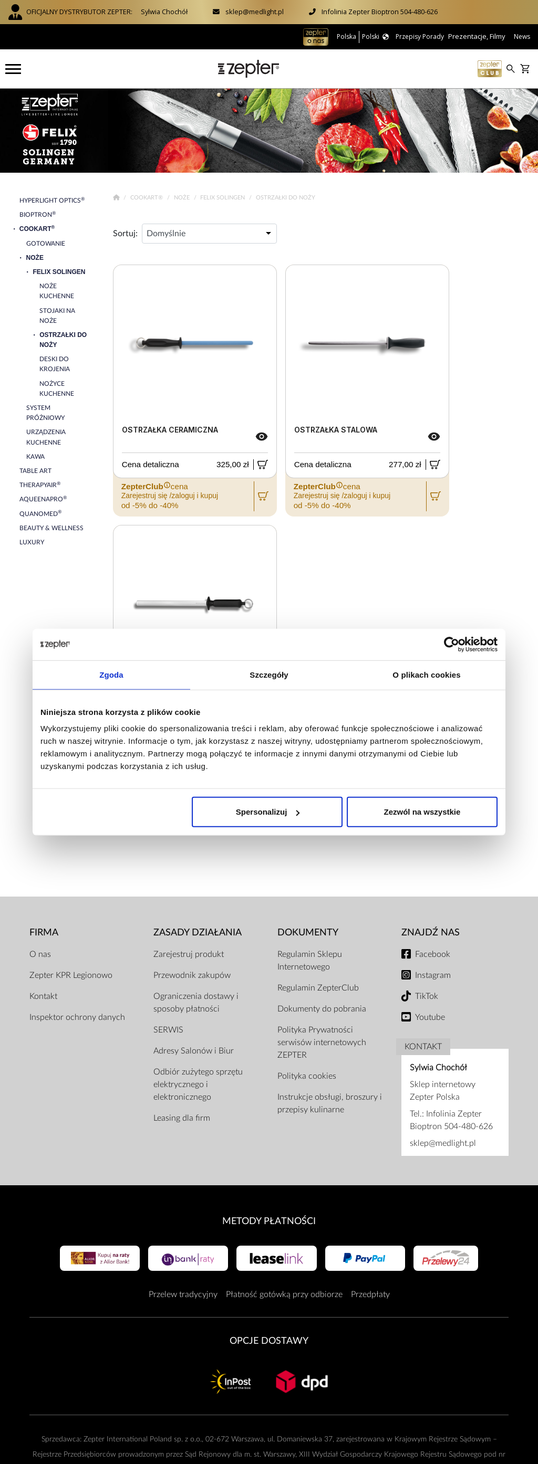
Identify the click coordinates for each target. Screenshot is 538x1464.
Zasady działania (197, 932)
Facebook (432, 954)
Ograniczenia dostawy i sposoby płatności (196, 1002)
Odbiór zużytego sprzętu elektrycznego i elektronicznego (198, 1084)
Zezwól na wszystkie (422, 811)
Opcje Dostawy (269, 1340)
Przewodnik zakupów (192, 975)
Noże (182, 198)
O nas (40, 954)
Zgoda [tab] (111, 674)
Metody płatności (269, 1221)
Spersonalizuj (268, 811)
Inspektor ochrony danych (77, 1017)
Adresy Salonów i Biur (193, 1051)
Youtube (430, 1017)
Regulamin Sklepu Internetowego (309, 960)
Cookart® (147, 198)
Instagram (433, 975)
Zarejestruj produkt (188, 954)
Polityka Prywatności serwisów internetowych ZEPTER (321, 1042)
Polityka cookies (306, 1076)
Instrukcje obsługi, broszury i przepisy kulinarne (329, 1103)
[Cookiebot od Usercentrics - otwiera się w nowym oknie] (452, 644)
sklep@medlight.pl (254, 11)
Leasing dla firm (181, 1118)
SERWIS (168, 1030)
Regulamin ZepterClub (318, 988)
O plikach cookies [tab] (426, 674)
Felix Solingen (223, 198)
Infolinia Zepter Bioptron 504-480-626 (380, 11)
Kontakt (43, 996)
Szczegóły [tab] (269, 674)
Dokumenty (307, 932)
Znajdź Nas (430, 932)
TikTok (426, 996)
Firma (43, 932)
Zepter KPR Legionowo (70, 975)
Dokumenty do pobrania (321, 1009)
